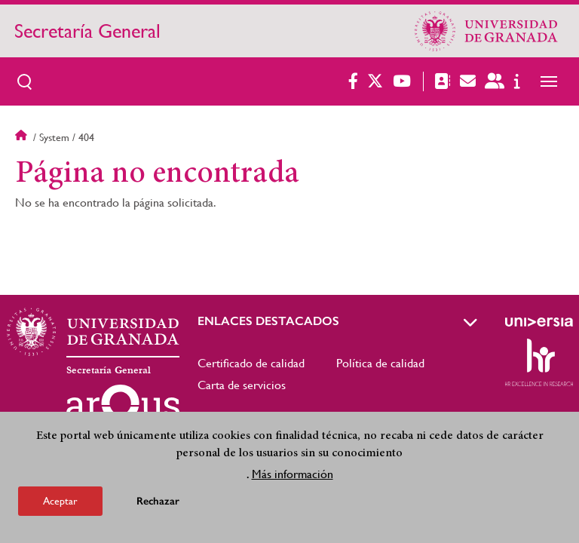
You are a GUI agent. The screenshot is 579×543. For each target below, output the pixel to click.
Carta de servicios (242, 385)
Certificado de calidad (251, 363)
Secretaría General (87, 31)
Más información (292, 477)
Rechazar (157, 504)
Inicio (22, 137)
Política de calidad (380, 363)
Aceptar (60, 504)
